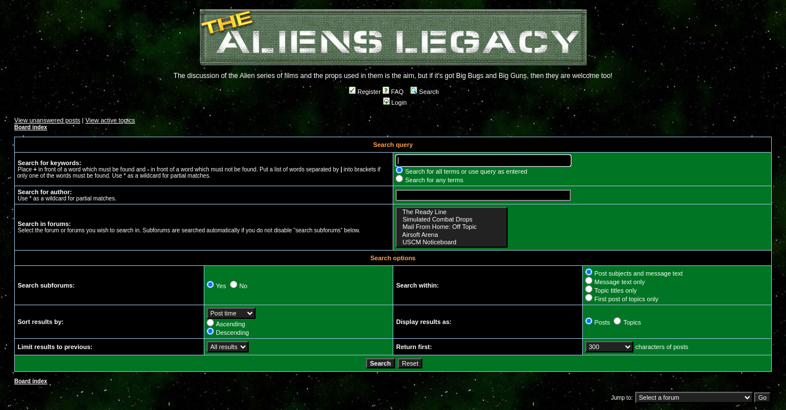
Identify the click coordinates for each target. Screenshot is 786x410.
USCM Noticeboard (451, 242)
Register (365, 91)
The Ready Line (451, 212)
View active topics (110, 120)
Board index (30, 127)
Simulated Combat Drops (451, 219)
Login (395, 102)
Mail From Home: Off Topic (451, 227)
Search (424, 91)
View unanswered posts (47, 120)
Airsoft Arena (451, 235)
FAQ (393, 91)
